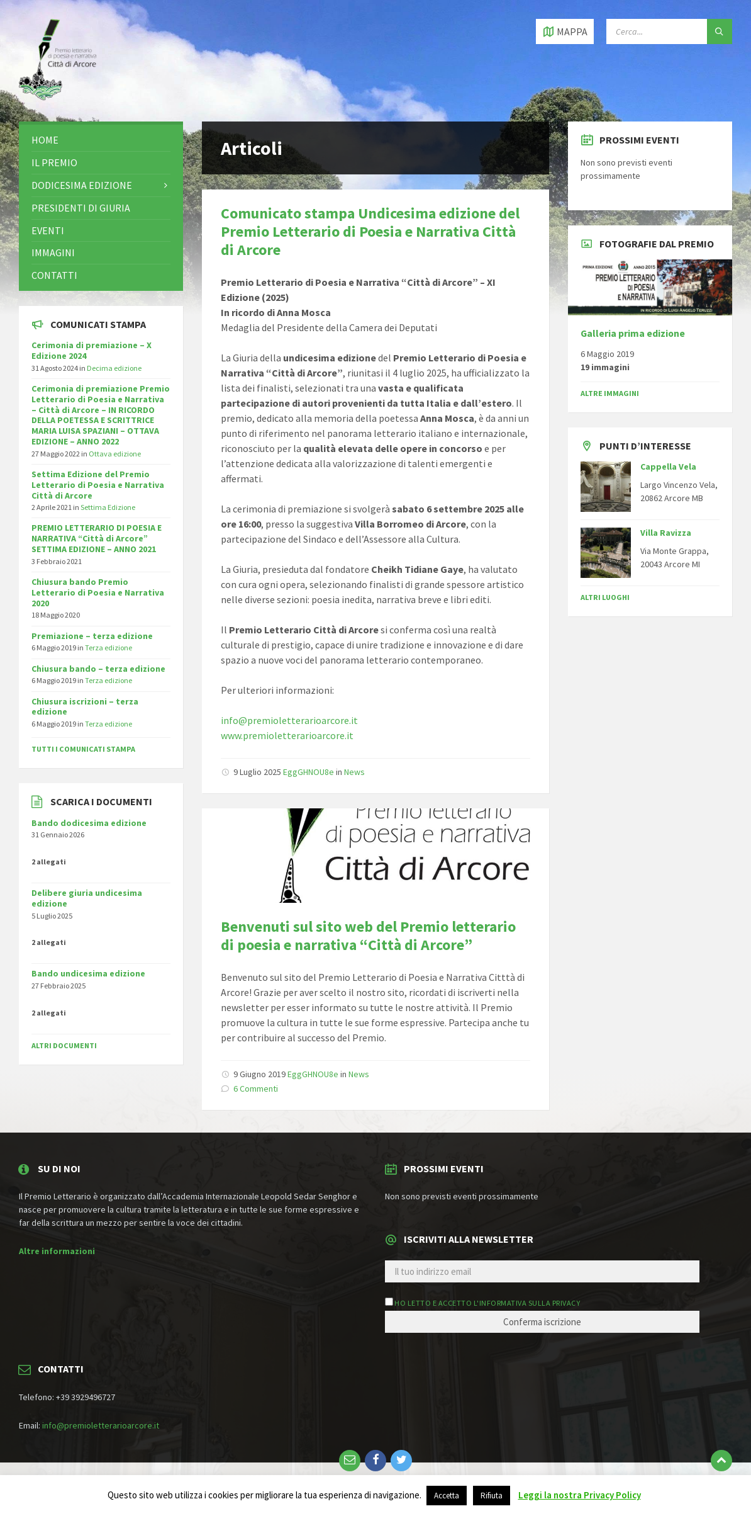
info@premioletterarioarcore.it (289, 720)
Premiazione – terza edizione (92, 636)
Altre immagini (610, 393)
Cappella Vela (668, 466)
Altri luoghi (605, 597)
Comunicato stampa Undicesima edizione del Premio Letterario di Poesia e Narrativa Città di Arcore (370, 231)
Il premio (54, 162)
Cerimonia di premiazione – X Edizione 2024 (91, 350)
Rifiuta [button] (492, 1495)
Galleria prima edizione (633, 333)
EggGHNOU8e (308, 772)
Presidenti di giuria (80, 207)
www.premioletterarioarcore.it (287, 735)
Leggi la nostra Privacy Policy (579, 1495)
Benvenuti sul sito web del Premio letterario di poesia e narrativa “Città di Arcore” (368, 935)
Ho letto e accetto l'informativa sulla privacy (487, 1303)
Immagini (53, 252)
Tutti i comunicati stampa (83, 749)
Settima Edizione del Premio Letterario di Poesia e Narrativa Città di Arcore (97, 484)
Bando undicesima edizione (88, 973)
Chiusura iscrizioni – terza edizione (84, 707)
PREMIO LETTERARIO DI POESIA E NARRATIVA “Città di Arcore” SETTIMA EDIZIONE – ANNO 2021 (96, 538)
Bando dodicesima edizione (89, 823)
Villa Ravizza (665, 532)
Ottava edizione (115, 453)
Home (44, 139)
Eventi (47, 230)
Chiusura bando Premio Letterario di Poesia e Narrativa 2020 (97, 592)
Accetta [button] (446, 1495)
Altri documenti (64, 1045)
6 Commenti (255, 1088)
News (354, 772)
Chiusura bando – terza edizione (98, 668)
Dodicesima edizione (81, 185)
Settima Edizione (108, 507)
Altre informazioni (57, 1251)
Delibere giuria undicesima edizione (86, 898)
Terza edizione (108, 647)
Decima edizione (114, 368)
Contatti (54, 275)
